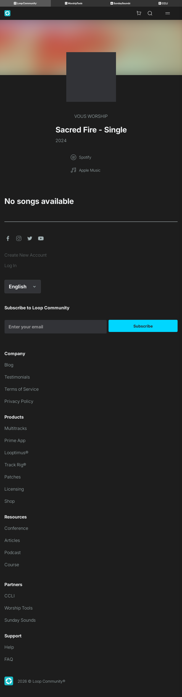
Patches (12, 477)
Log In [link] (10, 265)
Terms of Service (21, 389)
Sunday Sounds (20, 620)
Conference (16, 528)
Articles (12, 540)
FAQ (8, 659)
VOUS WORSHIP (91, 116)
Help (9, 647)
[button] (7, 238)
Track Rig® (15, 464)
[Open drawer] (168, 13)
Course (11, 564)
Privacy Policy (18, 401)
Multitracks (15, 428)
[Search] (150, 13)
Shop (9, 501)
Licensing (14, 489)
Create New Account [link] (25, 255)
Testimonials (17, 377)
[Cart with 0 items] (139, 13)
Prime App (14, 440)
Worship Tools (18, 608)
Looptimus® (16, 452)
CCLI (9, 595)
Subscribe (143, 326)
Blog (8, 365)
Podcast (12, 552)
